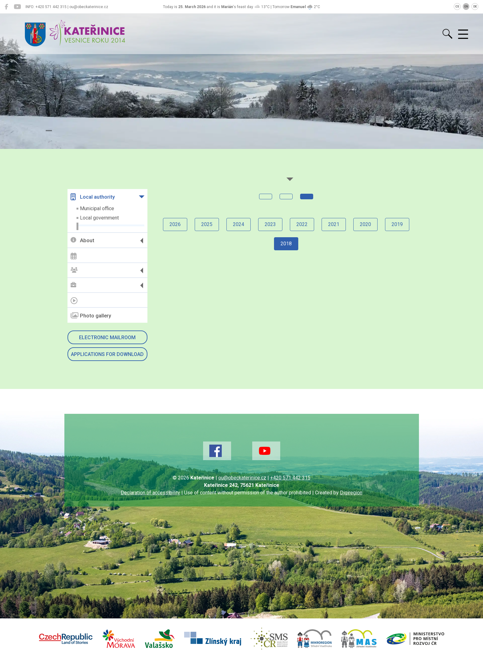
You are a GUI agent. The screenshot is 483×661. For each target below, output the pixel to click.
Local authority (93, 196)
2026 (175, 224)
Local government (99, 218)
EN (466, 6)
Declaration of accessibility (150, 493)
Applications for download (107, 354)
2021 (333, 224)
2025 (206, 224)
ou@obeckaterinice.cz (242, 478)
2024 (238, 224)
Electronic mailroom (107, 337)
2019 (397, 224)
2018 (286, 244)
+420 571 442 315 (290, 478)
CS (457, 6)
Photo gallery (91, 315)
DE (475, 6)
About (82, 240)
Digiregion (351, 493)
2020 (365, 224)
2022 (302, 224)
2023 (270, 224)
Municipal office (97, 208)
